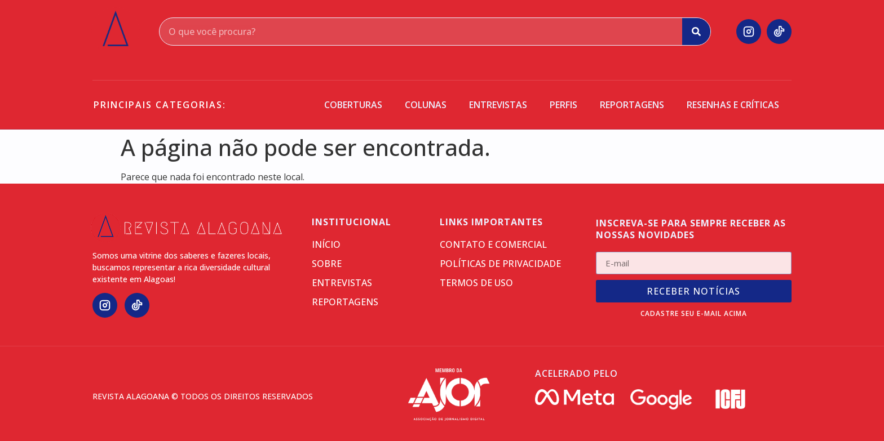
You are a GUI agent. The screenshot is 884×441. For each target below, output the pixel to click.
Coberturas (353, 105)
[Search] (696, 31)
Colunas (426, 105)
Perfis (563, 105)
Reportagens (632, 105)
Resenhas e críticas (733, 105)
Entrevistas (498, 105)
